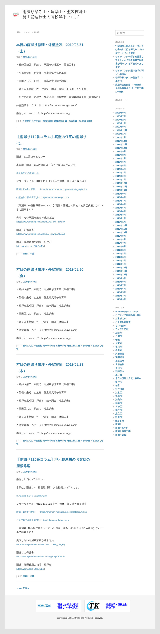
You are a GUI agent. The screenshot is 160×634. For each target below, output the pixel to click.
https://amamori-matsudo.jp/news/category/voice (70, 189)
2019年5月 (120, 165)
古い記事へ (22, 588)
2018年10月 (121, 190)
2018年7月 (120, 201)
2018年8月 (120, 197)
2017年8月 (120, 239)
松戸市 (118, 382)
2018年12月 (121, 183)
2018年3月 (120, 215)
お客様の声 (120, 318)
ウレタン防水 (121, 329)
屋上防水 (119, 361)
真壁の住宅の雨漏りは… (30, 173)
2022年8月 (120, 127)
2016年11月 (121, 271)
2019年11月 (121, 144)
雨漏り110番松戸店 (27, 189)
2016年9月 (120, 278)
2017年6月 (120, 246)
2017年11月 (121, 229)
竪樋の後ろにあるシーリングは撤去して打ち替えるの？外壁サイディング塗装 (129, 49)
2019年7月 (120, 158)
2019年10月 (121, 148)
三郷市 (118, 333)
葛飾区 (118, 406)
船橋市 (118, 403)
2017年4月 (120, 253)
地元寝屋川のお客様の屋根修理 (33, 495)
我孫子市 (119, 371)
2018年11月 (121, 186)
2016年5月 (120, 292)
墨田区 (118, 350)
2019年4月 (120, 169)
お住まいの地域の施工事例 (128, 315)
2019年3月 (120, 172)
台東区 (118, 343)
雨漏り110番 (28, 253)
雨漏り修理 (87, 121)
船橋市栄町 (48, 121)
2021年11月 (121, 130)
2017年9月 (120, 236)
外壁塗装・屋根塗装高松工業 (116, 606)
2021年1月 (120, 133)
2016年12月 (121, 267)
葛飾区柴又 (59, 121)
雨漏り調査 (120, 435)
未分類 (118, 375)
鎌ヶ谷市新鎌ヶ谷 (73, 121)
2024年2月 (120, 119)
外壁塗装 (27, 121)
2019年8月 (120, 155)
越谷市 (118, 410)
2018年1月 (120, 222)
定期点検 (119, 357)
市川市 (118, 368)
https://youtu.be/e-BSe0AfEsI (32, 245)
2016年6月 (120, 289)
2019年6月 (120, 162)
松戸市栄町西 (49, 345)
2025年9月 (120, 113)
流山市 (118, 396)
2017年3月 (120, 257)
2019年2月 (120, 176)
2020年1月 (120, 137)
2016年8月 (120, 281)
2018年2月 (120, 218)
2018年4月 (120, 211)
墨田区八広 (28, 345)
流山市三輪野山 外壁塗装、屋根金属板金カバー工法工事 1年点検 (130, 88)
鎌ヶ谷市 (119, 421)
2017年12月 (121, 225)
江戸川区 (119, 389)
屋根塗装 (119, 364)
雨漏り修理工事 (122, 431)
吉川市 (118, 347)
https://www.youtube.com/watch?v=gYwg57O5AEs (44, 233)
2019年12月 (121, 141)
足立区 (118, 413)
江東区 (118, 392)
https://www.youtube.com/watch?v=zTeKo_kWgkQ (44, 221)
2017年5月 (120, 250)
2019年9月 (120, 151)
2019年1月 (120, 179)
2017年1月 (120, 264)
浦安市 (118, 399)
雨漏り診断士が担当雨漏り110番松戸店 (68, 606)
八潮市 (118, 336)
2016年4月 (120, 295)
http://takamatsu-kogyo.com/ (61, 197)
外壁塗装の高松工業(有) (29, 197)
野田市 (118, 417)
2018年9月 (120, 193)
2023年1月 (120, 123)
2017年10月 (121, 232)
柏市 (117, 385)
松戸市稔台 (37, 121)
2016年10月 (121, 274)
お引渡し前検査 (122, 322)
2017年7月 (120, 243)
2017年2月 (120, 260)
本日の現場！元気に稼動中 (128, 378)
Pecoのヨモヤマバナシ (126, 311)
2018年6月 (120, 204)
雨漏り (118, 424)
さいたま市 (120, 325)
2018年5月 (120, 207)
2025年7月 (120, 116)
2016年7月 (120, 285)
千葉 (117, 339)
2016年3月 (120, 299)
